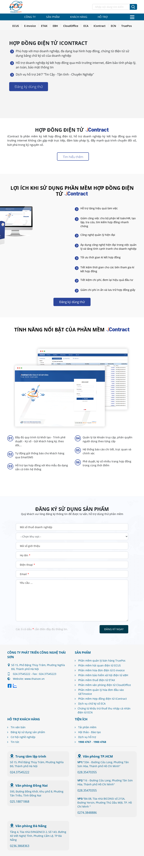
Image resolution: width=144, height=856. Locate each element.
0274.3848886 (87, 813)
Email (24, 574)
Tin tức (15, 742)
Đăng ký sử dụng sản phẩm (28, 732)
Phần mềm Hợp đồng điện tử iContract (102, 698)
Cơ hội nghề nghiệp (23, 737)
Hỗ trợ (103, 17)
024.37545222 (19, 772)
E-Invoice (30, 26)
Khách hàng (78, 17)
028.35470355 (87, 772)
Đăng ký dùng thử (29, 86)
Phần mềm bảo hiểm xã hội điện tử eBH (103, 675)
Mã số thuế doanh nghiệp (36, 527)
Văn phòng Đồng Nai (31, 785)
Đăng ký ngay (114, 629)
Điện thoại (27, 564)
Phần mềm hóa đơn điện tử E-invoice (101, 670)
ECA (85, 26)
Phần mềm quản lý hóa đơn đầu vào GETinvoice (101, 692)
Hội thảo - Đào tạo (89, 732)
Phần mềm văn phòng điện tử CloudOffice (104, 685)
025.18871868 (19, 801)
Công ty (30, 17)
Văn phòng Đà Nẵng (30, 826)
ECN (113, 26)
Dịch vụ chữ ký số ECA (92, 703)
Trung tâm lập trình (30, 756)
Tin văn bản (18, 727)
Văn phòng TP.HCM (98, 756)
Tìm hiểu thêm (73, 157)
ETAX (44, 26)
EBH (55, 26)
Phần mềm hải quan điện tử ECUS (99, 665)
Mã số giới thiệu (30, 546)
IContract (100, 26)
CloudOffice (70, 26)
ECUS (15, 26)
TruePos (126, 26)
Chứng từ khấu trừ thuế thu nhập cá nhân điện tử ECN (104, 710)
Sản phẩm (53, 17)
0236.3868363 (19, 846)
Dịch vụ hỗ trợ (87, 737)
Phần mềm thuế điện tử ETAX (96, 680)
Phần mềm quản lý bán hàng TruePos (101, 660)
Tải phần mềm (87, 727)
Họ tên (25, 555)
